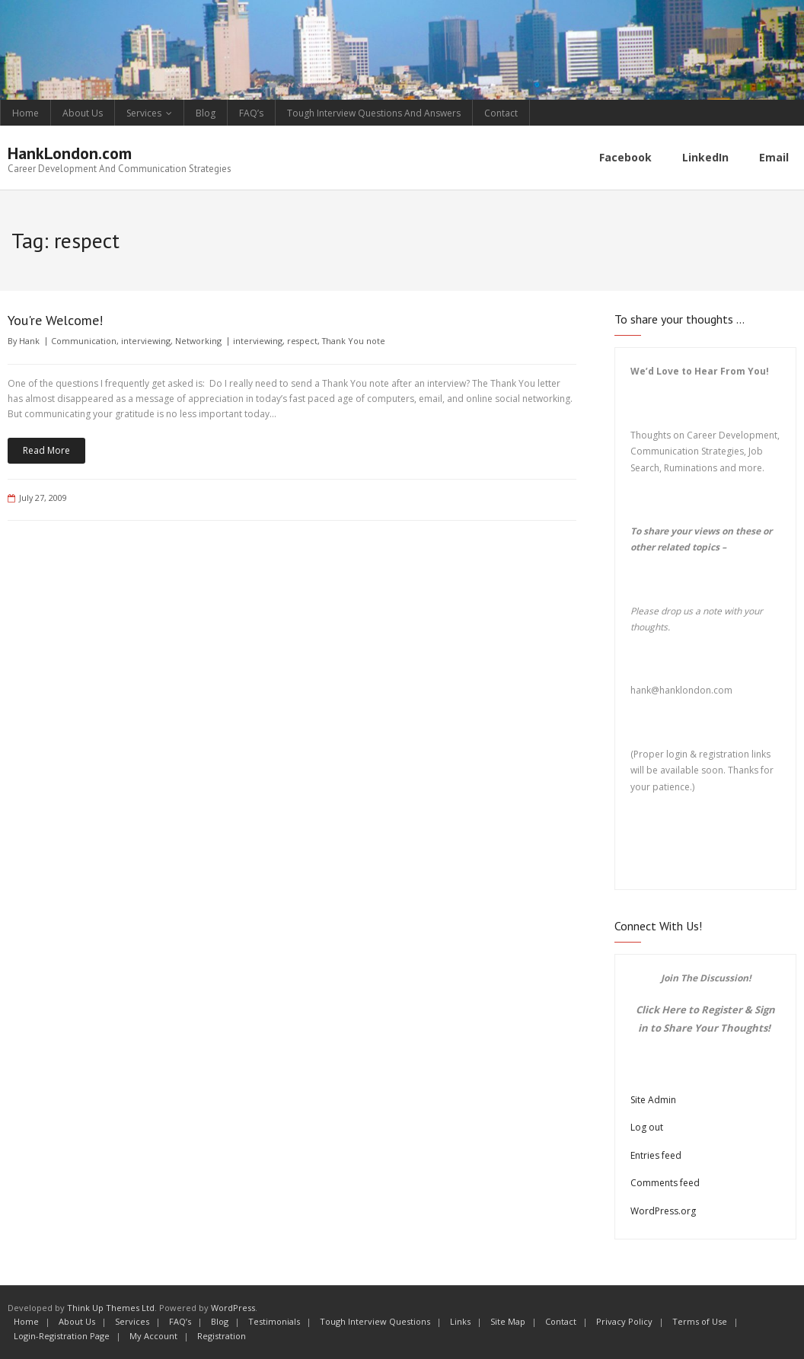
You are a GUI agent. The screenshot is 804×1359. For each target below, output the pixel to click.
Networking (198, 340)
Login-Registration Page (62, 1335)
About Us (82, 113)
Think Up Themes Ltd (111, 1307)
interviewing (146, 340)
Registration (221, 1335)
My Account (153, 1335)
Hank (29, 340)
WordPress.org (663, 1210)
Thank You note (353, 340)
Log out (646, 1127)
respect (302, 340)
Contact (501, 113)
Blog (205, 113)
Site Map (507, 1321)
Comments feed (665, 1182)
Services (143, 113)
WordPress (233, 1307)
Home (25, 113)
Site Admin (653, 1099)
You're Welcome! (55, 320)
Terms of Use (699, 1321)
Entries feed (655, 1155)
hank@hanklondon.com (681, 690)
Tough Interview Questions (375, 1321)
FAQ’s (251, 113)
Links (460, 1321)
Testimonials (274, 1321)
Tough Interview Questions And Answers (374, 113)
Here (674, 1009)
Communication (83, 340)
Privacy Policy (624, 1321)
